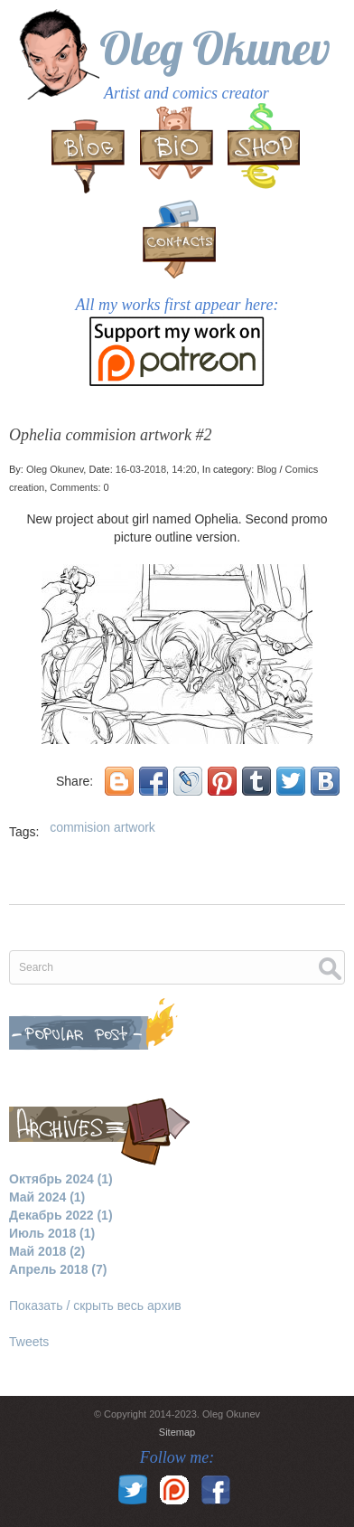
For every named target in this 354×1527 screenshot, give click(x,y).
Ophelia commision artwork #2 (110, 435)
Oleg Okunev (215, 48)
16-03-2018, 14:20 (156, 469)
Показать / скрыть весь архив (95, 1305)
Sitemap (177, 1432)
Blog (266, 469)
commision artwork (102, 827)
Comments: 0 (79, 487)
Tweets (29, 1341)
